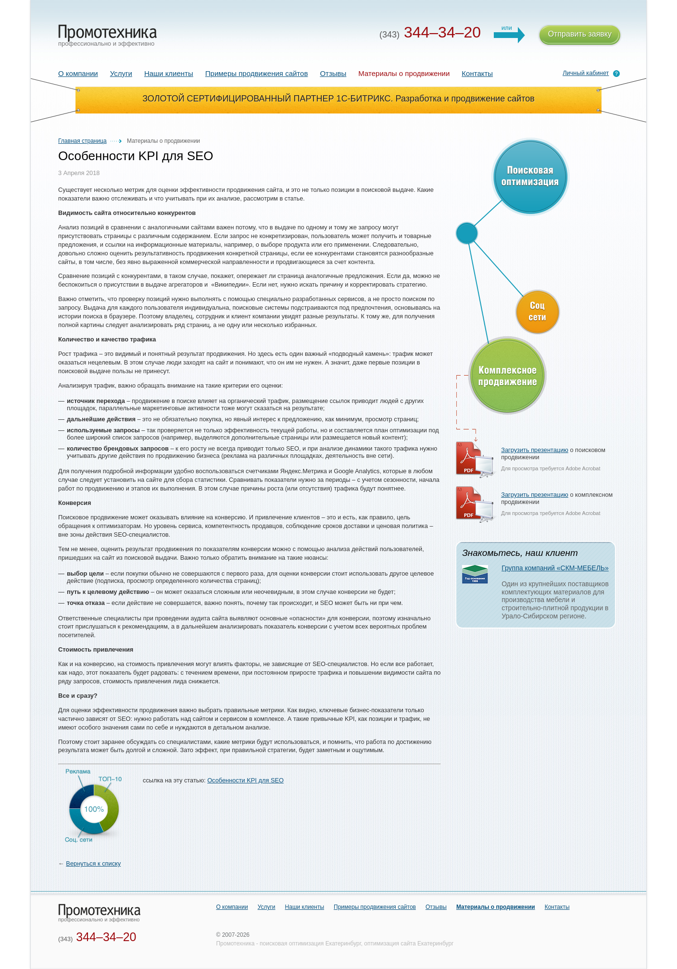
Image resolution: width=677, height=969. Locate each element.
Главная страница (82, 141)
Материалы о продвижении (495, 907)
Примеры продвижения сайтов (256, 73)
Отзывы (333, 73)
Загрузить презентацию (534, 449)
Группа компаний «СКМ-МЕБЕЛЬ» (555, 568)
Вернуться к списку (93, 863)
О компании (78, 73)
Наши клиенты (168, 73)
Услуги (121, 73)
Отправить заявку (580, 35)
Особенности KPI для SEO (245, 780)
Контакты (477, 73)
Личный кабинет (586, 72)
